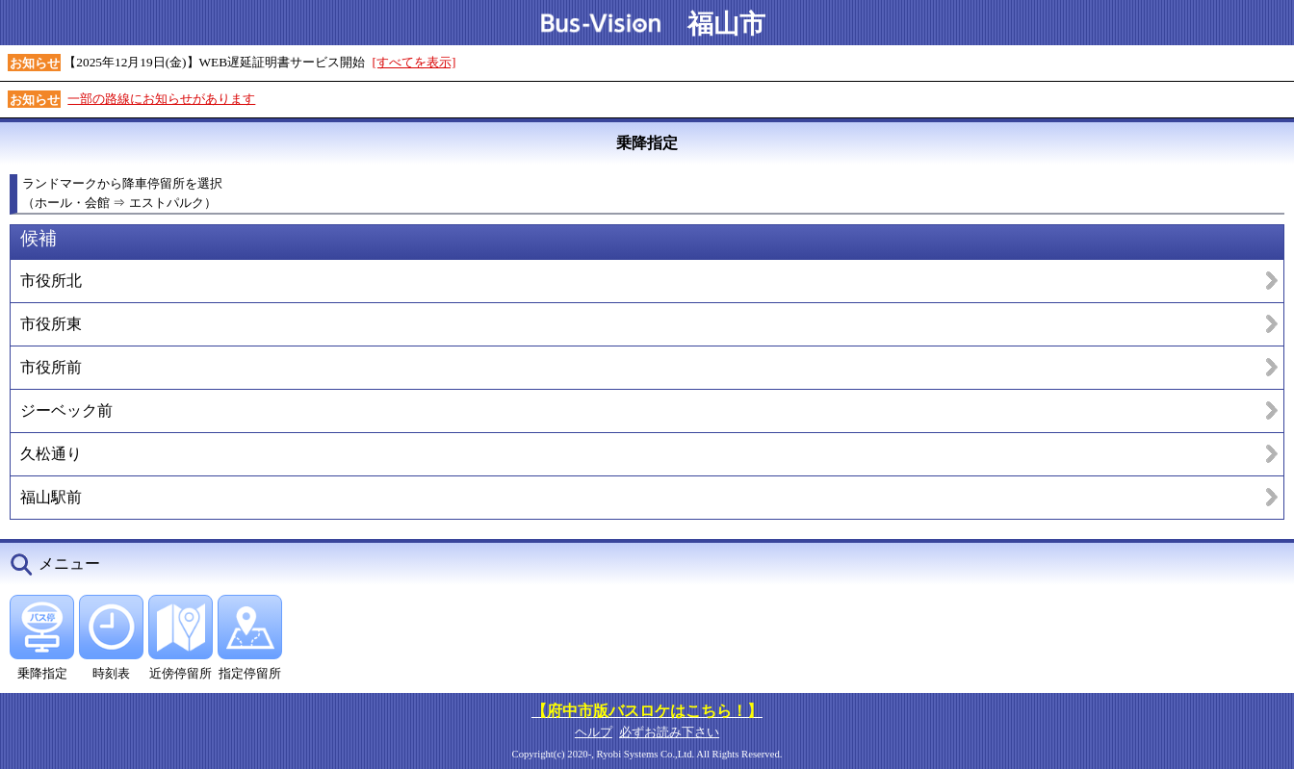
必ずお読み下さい (669, 732)
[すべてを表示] (414, 62)
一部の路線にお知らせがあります (161, 98)
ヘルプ (593, 732)
